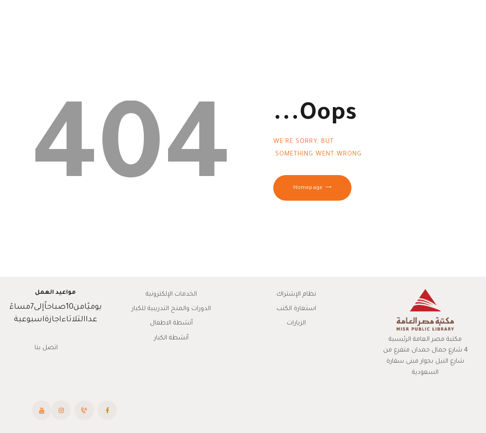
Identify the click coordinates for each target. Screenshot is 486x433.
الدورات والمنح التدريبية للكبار (171, 308)
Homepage (308, 188)
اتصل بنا (46, 348)
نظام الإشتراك (296, 294)
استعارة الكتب (296, 308)
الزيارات (296, 323)
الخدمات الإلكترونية (171, 294)
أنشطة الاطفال (171, 323)
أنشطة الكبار (171, 338)
